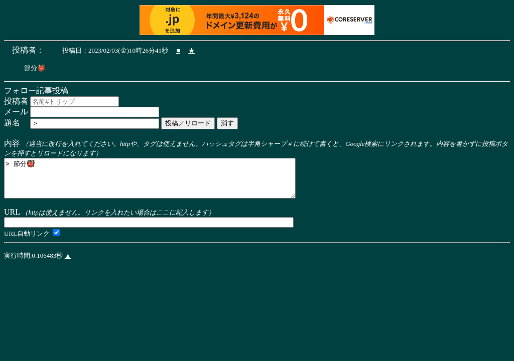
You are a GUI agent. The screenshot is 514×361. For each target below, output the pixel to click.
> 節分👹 (167, 182)
